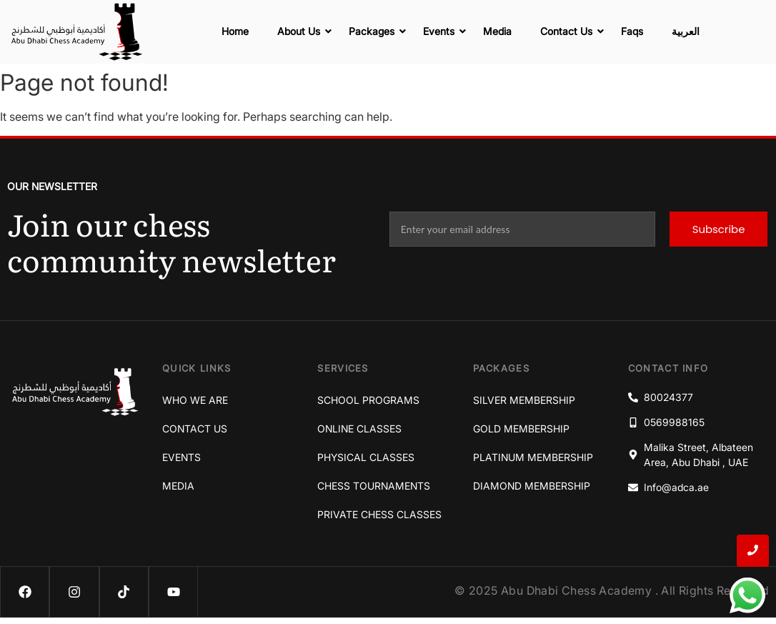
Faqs (632, 31)
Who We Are (195, 400)
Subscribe (718, 229)
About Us (302, 31)
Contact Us (570, 31)
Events (442, 31)
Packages (375, 31)
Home (235, 31)
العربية (686, 31)
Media (497, 31)
